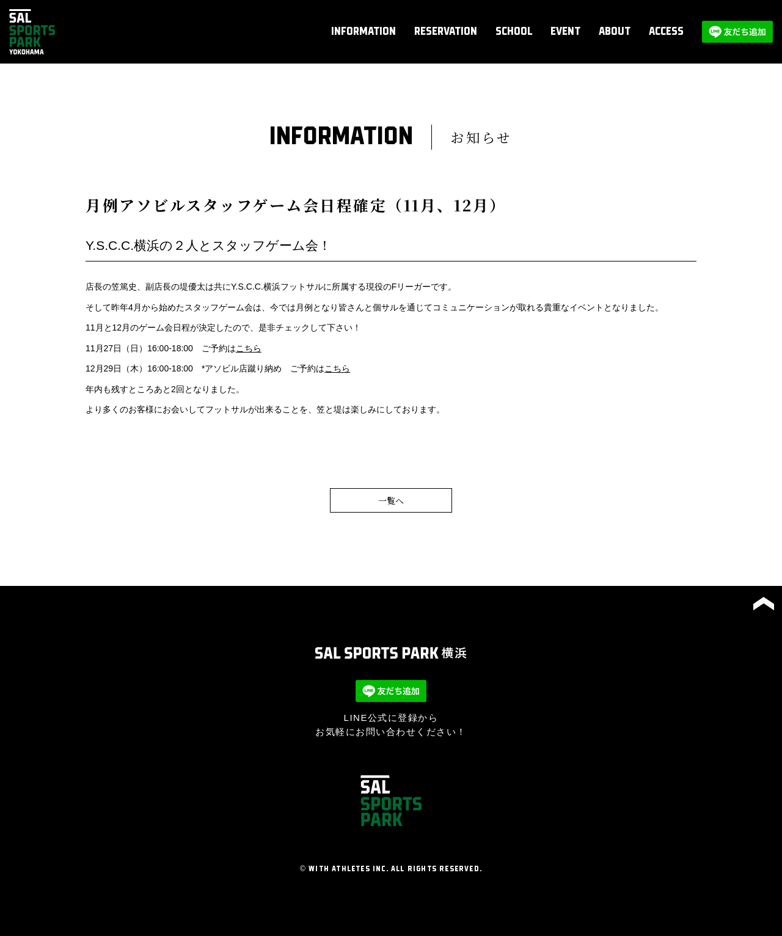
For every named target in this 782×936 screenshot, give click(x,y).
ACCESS (666, 31)
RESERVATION (445, 31)
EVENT (565, 31)
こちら (248, 348)
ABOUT (614, 31)
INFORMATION (363, 31)
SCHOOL (513, 31)
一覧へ (391, 500)
